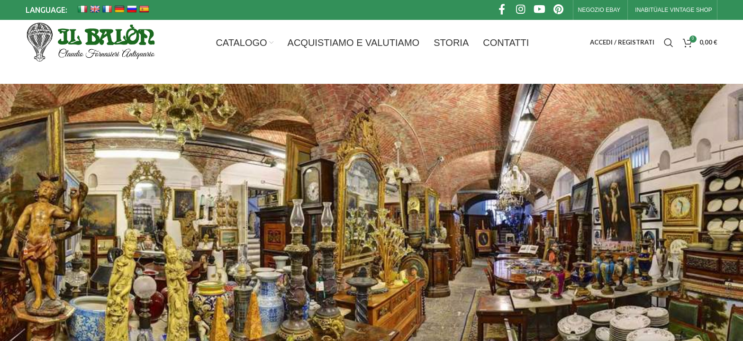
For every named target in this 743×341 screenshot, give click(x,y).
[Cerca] (668, 42)
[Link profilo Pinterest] (558, 10)
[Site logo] (90, 42)
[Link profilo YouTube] (539, 10)
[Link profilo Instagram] (520, 10)
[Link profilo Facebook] (501, 10)
